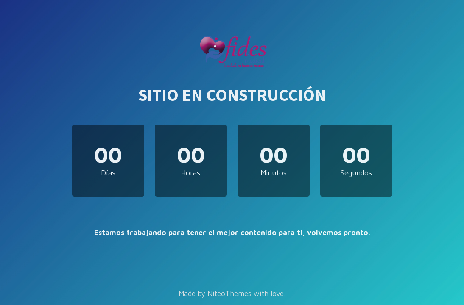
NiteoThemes (229, 293)
